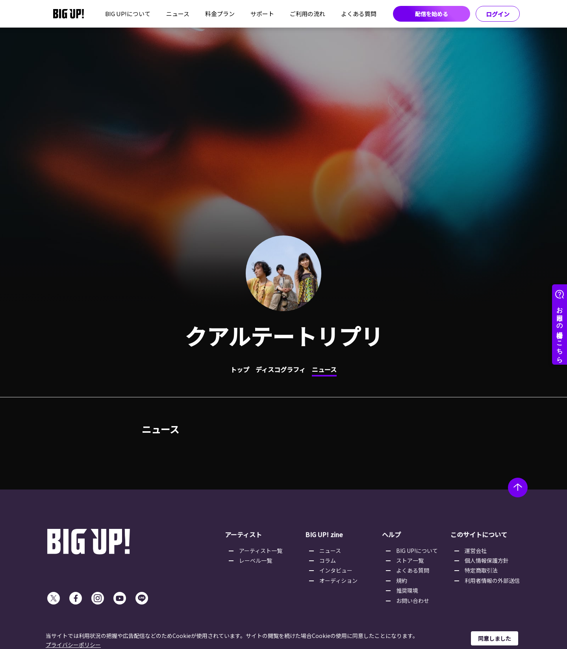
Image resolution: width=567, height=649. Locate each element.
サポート (262, 14)
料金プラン (220, 14)
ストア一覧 (410, 560)
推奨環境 (407, 590)
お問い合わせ (412, 600)
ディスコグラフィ (281, 369)
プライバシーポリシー (73, 645)
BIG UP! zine (324, 534)
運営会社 (476, 550)
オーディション (338, 580)
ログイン (498, 14)
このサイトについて (478, 534)
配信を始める (431, 14)
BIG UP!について (127, 14)
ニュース (177, 14)
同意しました (494, 638)
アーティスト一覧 (260, 550)
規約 (401, 580)
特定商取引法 (481, 570)
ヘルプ (391, 534)
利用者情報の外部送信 (492, 580)
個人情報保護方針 (487, 560)
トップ (239, 369)
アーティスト (243, 534)
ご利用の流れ (307, 14)
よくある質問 (358, 14)
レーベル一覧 (255, 560)
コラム (327, 560)
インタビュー (335, 570)
